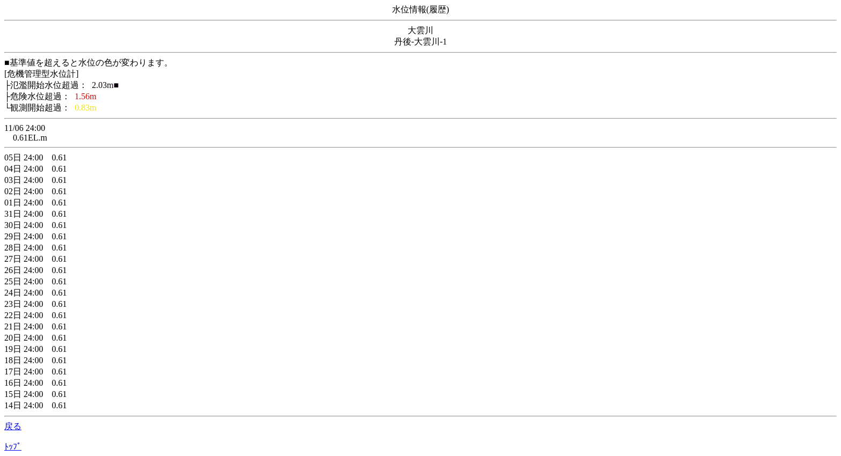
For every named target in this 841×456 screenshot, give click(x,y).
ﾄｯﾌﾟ (12, 446)
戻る (12, 426)
